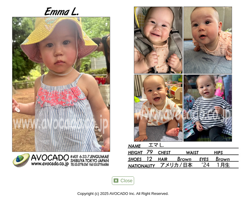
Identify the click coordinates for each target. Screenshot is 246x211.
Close (123, 180)
